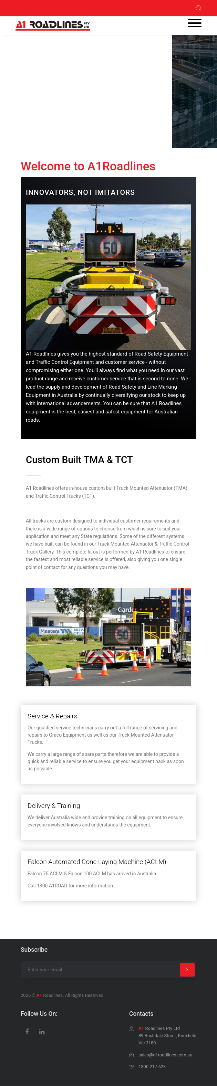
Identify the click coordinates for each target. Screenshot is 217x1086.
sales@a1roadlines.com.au (165, 1054)
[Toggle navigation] (195, 24)
